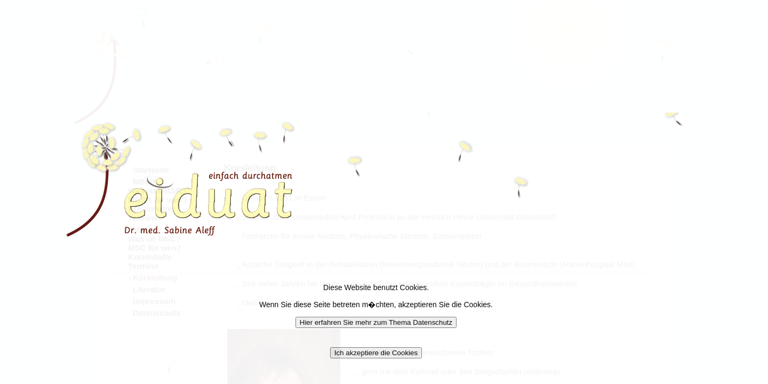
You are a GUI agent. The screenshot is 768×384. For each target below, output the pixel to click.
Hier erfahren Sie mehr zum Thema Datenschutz (376, 322)
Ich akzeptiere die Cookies (376, 353)
